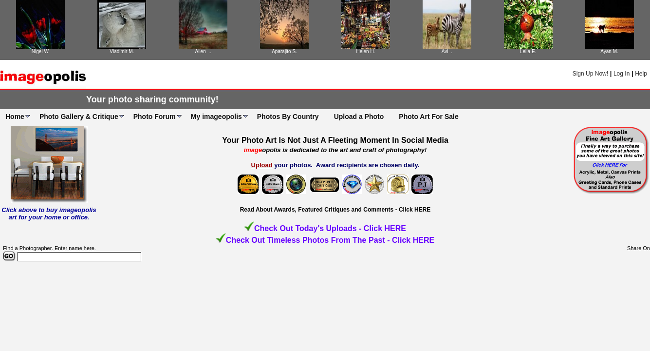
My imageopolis (216, 116)
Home (14, 116)
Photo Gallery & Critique (78, 116)
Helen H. (365, 51)
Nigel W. (41, 51)
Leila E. (528, 51)
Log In (621, 73)
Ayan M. (609, 51)
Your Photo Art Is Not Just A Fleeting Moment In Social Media (335, 140)
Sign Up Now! (590, 73)
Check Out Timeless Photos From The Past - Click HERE (330, 240)
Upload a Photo (359, 116)
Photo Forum (154, 116)
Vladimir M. (122, 51)
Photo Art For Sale (428, 116)
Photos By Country (288, 116)
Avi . (447, 51)
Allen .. (203, 51)
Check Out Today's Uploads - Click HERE (330, 228)
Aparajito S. (284, 51)
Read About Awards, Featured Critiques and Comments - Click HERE (335, 209)
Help (641, 73)
